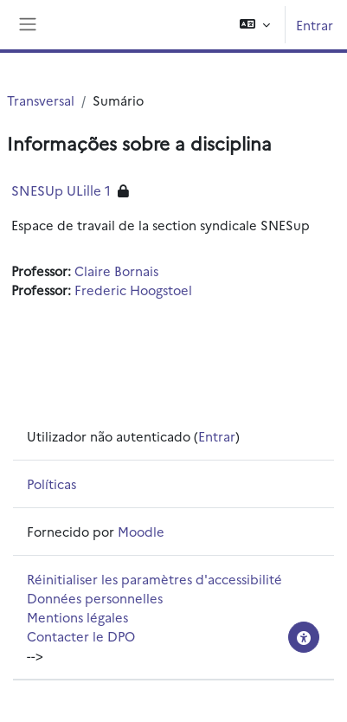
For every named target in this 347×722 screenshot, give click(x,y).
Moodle (141, 531)
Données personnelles (95, 598)
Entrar (314, 25)
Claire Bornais (116, 270)
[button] (254, 24)
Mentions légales (77, 617)
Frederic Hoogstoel (133, 289)
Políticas (51, 483)
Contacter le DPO (81, 636)
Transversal (40, 100)
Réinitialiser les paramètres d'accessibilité (154, 579)
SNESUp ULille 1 (61, 190)
